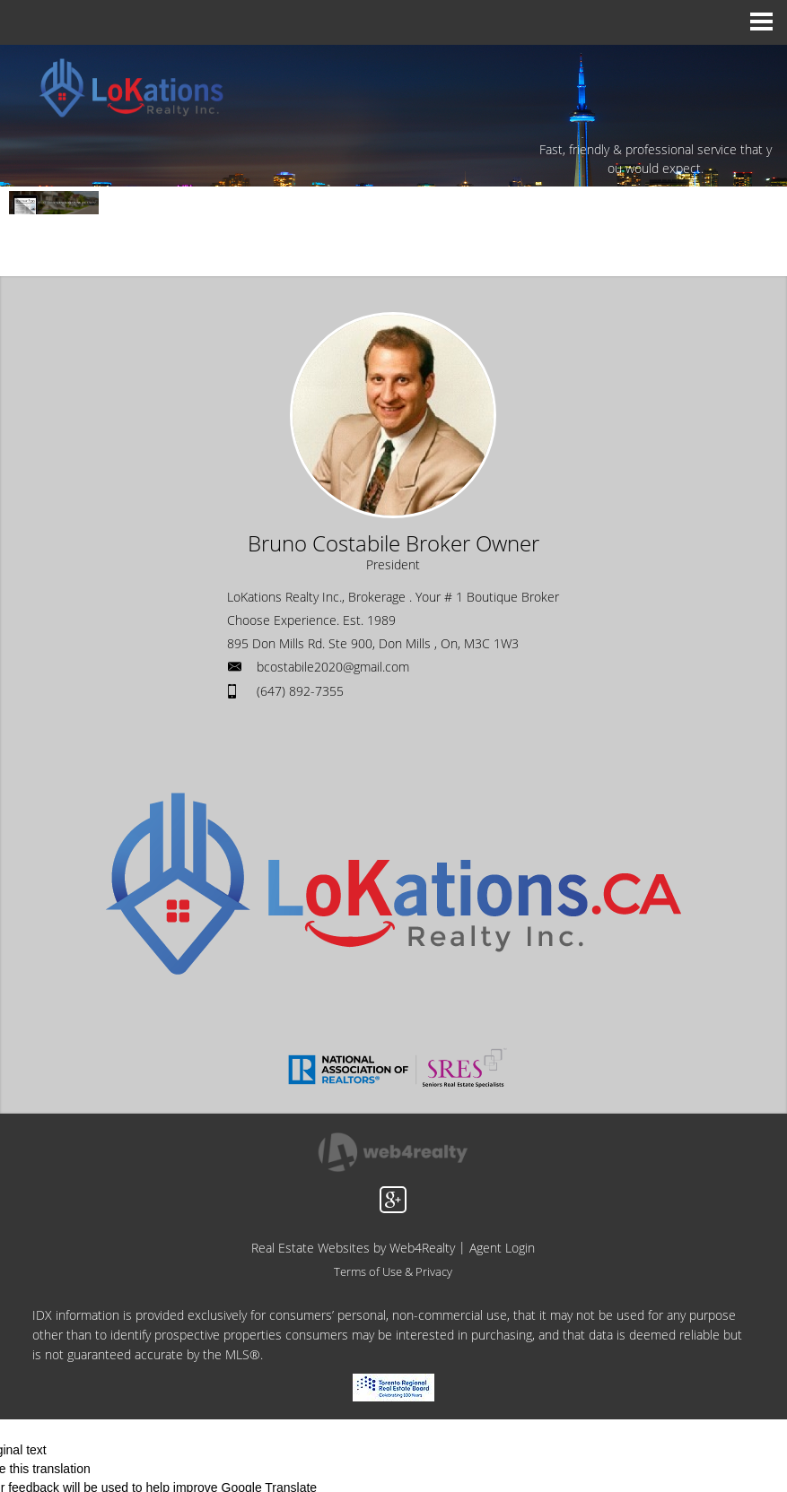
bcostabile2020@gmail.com (333, 666)
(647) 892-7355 (300, 690)
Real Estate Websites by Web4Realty (353, 1247)
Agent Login (502, 1247)
